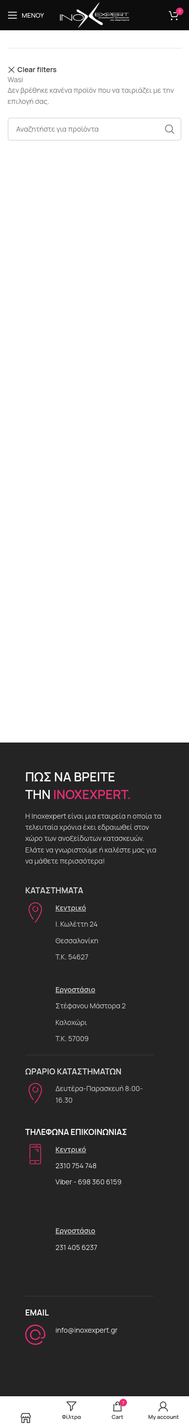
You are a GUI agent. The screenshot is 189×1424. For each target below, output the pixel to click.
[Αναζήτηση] (94, 129)
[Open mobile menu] (26, 15)
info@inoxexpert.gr (86, 1330)
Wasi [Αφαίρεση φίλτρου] (15, 79)
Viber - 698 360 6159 (88, 1181)
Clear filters (37, 70)
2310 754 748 (76, 1165)
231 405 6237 (76, 1247)
